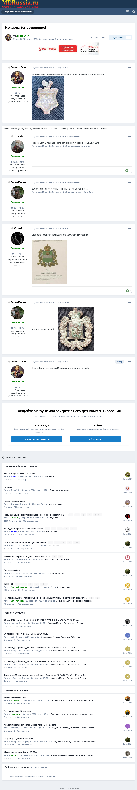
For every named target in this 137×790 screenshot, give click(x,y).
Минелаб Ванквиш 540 (15, 697)
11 (76, 542)
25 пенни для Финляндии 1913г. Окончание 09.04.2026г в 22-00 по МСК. (40, 661)
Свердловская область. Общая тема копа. (25, 542)
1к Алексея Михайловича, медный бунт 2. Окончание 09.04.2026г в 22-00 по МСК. (45, 675)
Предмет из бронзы (13, 570)
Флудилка (53, 518)
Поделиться (98, 37)
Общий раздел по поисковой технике (74, 600)
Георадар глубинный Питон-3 (18, 738)
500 (97, 515)
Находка (8, 487)
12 (43, 584)
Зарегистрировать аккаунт (36, 439)
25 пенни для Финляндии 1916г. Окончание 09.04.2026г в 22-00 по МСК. (40, 647)
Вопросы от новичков (60, 490)
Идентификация (55, 504)
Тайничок (9, 584)
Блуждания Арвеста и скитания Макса (23, 528)
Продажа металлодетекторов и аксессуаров (71, 700)
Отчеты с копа (50, 531)
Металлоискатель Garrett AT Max (20, 752)
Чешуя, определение (14, 501)
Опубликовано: (50, 67)
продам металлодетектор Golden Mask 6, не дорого (30, 725)
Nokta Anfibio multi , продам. (18, 711)
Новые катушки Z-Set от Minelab (20, 473)
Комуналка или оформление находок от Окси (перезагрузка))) (35, 515)
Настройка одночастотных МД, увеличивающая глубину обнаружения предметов (45, 597)
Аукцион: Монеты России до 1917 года (65, 623)
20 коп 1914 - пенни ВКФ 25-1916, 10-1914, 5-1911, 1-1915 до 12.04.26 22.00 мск (42, 620)
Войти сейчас (95, 439)
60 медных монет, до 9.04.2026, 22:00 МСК (26, 634)
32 (73, 529)
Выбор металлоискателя (57, 559)
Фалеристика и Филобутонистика (56, 39)
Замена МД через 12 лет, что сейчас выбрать (27, 556)
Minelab (50, 476)
